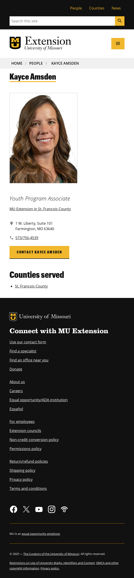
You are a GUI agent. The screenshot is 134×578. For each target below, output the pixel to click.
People (76, 8)
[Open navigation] (117, 43)
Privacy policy (21, 479)
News (116, 8)
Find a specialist (23, 351)
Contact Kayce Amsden (39, 252)
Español (16, 408)
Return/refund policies (29, 461)
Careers (16, 390)
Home (16, 63)
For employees (22, 421)
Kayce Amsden (65, 63)
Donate (16, 369)
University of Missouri (45, 317)
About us (17, 381)
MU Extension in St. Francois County (40, 208)
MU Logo (13, 316)
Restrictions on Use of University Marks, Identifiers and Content (52, 563)
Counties (96, 8)
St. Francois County (31, 286)
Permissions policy (25, 448)
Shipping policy (22, 470)
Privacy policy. (50, 568)
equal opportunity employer (41, 534)
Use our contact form (28, 342)
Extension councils (25, 430)
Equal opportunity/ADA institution (39, 399)
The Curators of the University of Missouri (51, 554)
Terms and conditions (28, 488)
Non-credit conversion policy (34, 439)
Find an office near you (29, 360)
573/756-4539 (26, 237)
